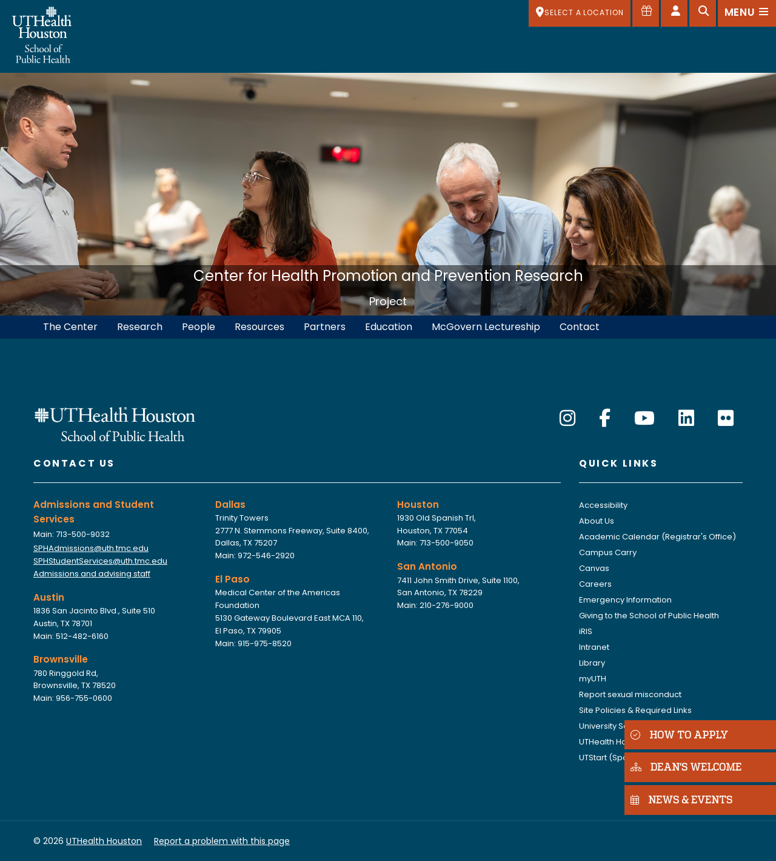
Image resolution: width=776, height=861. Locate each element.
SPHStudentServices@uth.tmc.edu (100, 561)
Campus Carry (608, 552)
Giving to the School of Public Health (649, 615)
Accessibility (603, 505)
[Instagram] (567, 418)
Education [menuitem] (388, 327)
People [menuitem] (198, 327)
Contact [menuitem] (580, 327)
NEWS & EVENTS (681, 799)
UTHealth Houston (614, 742)
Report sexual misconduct (630, 694)
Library (592, 663)
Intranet (594, 647)
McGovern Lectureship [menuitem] (486, 327)
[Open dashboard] (674, 13)
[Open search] (702, 13)
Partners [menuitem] (325, 327)
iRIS (585, 631)
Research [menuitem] (139, 327)
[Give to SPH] (645, 13)
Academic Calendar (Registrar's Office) (657, 536)
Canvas (594, 568)
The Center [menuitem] (70, 327)
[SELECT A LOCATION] (579, 13)
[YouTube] (644, 418)
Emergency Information (625, 600)
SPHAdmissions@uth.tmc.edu (91, 548)
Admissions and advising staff (91, 573)
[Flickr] (726, 418)
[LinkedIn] (686, 418)
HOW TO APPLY (679, 734)
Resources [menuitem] (259, 327)
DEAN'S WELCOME (685, 766)
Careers (595, 584)
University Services (615, 726)
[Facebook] (604, 418)
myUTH (592, 678)
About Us (596, 521)
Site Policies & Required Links (635, 710)
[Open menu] (747, 13)
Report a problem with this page (222, 841)
